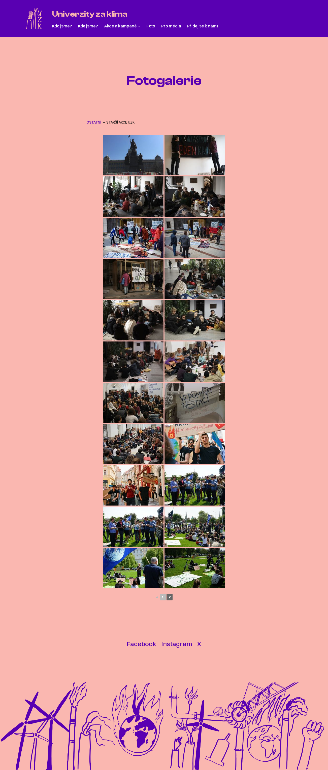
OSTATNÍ (93, 122)
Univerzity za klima (89, 14)
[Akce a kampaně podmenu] (139, 26)
